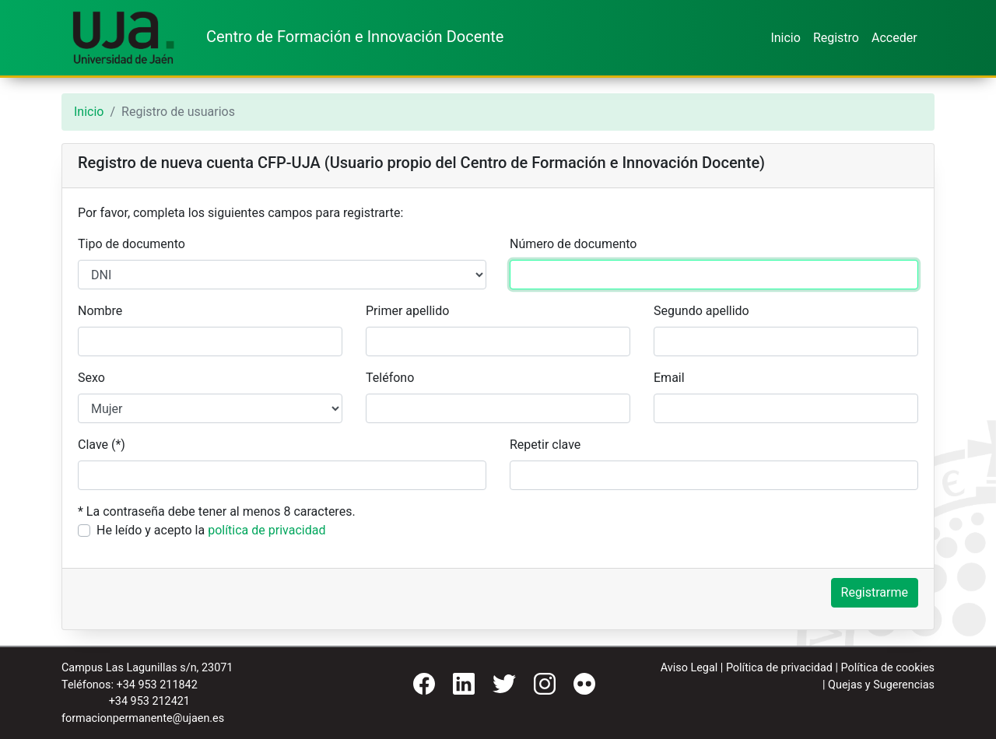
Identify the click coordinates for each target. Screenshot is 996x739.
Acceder (894, 37)
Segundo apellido (701, 310)
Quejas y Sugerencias (881, 685)
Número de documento (573, 243)
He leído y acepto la (210, 530)
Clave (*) (101, 444)
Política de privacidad (779, 667)
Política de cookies (887, 667)
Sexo (91, 377)
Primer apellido (407, 310)
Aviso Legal (689, 667)
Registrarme (874, 592)
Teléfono (390, 377)
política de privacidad (266, 530)
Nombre (100, 310)
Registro (836, 37)
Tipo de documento (131, 243)
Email (669, 377)
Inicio (785, 37)
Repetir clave (545, 444)
